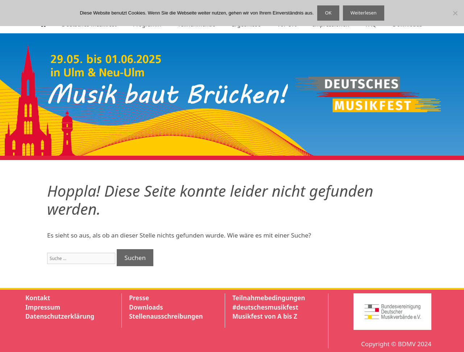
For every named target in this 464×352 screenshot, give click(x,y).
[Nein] (455, 13)
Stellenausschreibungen (166, 316)
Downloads (146, 307)
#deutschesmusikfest (265, 307)
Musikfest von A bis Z (264, 316)
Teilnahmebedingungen (268, 298)
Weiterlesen (364, 12)
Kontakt (37, 298)
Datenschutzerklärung (59, 316)
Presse (139, 298)
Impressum (42, 307)
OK (328, 12)
